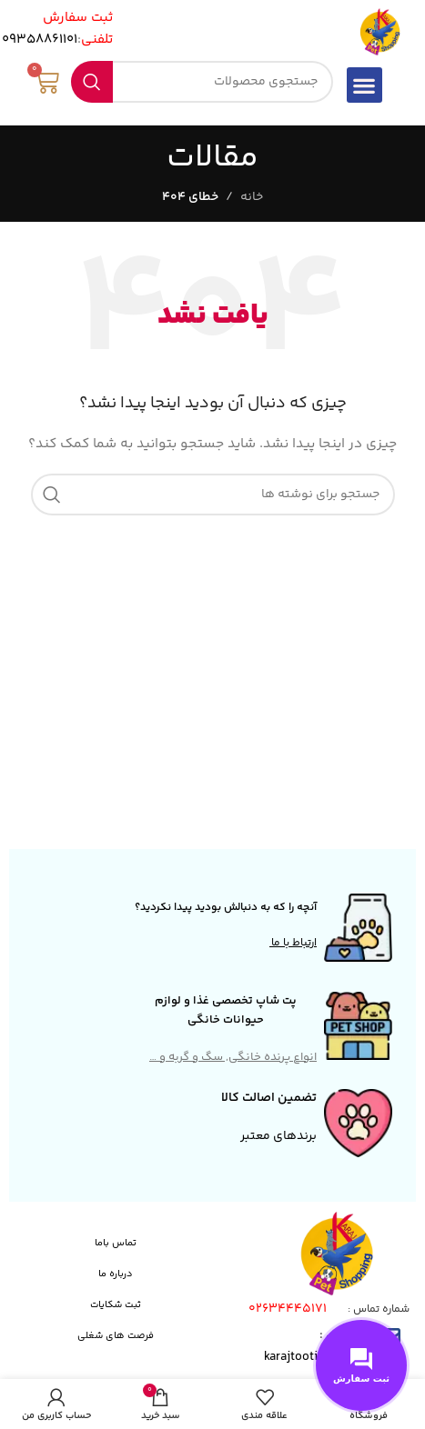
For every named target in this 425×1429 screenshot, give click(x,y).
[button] (364, 85)
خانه (251, 197)
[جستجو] (201, 82)
